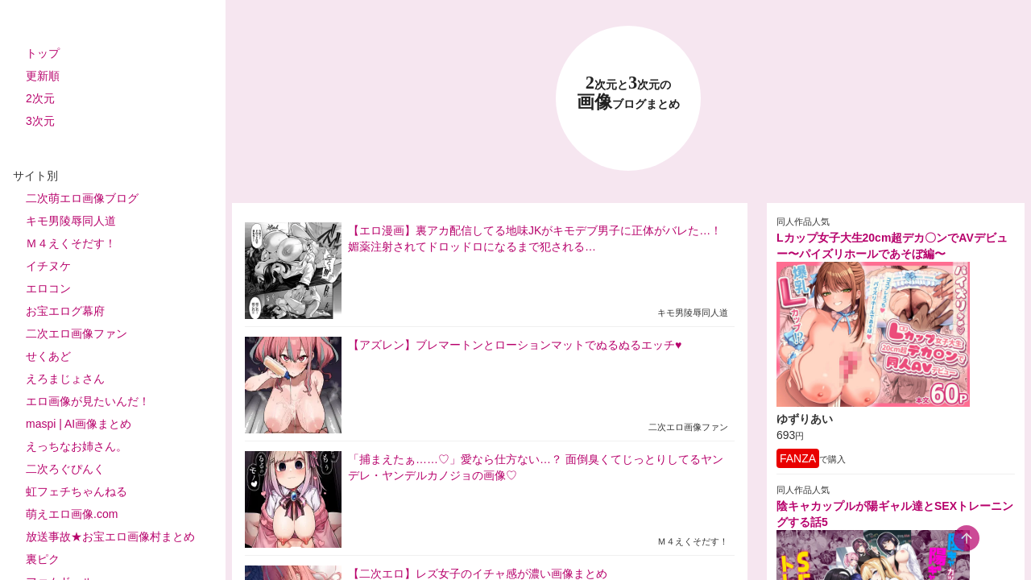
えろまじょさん (65, 378)
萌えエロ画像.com (72, 514)
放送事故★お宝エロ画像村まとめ (110, 536)
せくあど (48, 356)
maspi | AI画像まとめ (78, 423)
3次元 (40, 120)
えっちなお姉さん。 (76, 446)
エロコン (48, 288)
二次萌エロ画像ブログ (82, 198)
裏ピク (43, 559)
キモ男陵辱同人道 (71, 220)
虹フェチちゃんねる (76, 491)
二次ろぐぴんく (65, 468)
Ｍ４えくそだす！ (71, 243)
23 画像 (628, 93)
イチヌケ (48, 265)
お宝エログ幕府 (65, 310)
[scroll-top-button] (966, 538)
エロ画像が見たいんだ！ (88, 401)
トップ (43, 53)
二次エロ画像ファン (76, 333)
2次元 (40, 98)
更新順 (43, 75)
